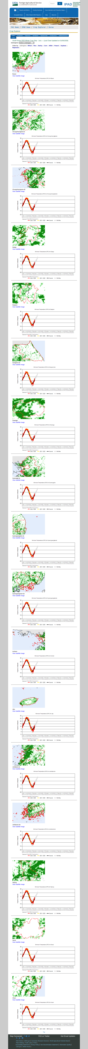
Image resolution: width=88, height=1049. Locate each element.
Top (44, 1032)
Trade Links (28, 1043)
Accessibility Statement (22, 1044)
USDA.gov (27, 1041)
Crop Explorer (39, 27)
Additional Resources (63, 35)
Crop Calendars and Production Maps (55, 10)
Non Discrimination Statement (49, 1044)
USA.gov (18, 1046)
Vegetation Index (44, 35)
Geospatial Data (18, 15)
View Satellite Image (18, 76)
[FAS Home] (22, 3)
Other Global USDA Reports (33, 15)
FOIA (34, 1043)
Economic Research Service (40, 1041)
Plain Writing (20, 1043)
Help (46, 15)
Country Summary (37, 10)
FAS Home (15, 27)
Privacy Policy (35, 1044)
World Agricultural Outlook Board (59, 1041)
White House (26, 1046)
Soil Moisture (35, 35)
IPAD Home (26, 27)
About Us (54, 15)
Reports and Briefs (24, 10)
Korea (51, 27)
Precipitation (20, 35)
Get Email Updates (68, 1036)
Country (13, 37)
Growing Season (53, 35)
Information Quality (65, 1044)
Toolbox (13, 35)
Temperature (27, 35)
